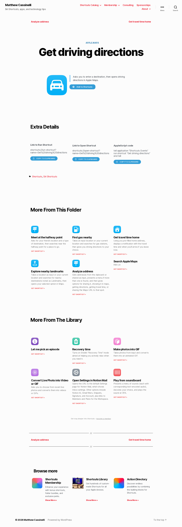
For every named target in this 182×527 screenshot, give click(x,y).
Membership (110, 5)
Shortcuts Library (97, 479)
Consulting (128, 5)
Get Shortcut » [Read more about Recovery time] (79, 363)
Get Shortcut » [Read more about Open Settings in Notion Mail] (79, 403)
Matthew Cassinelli (18, 5)
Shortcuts (37, 176)
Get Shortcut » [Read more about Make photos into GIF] (120, 360)
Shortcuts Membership (53, 481)
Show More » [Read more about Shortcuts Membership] (51, 500)
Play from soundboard (127, 380)
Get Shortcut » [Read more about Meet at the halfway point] (38, 251)
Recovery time (81, 349)
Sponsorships (144, 5)
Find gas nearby (82, 237)
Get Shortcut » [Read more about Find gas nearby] (79, 254)
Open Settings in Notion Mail (89, 380)
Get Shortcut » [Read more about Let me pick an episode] (38, 354)
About (145, 9)
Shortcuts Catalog (89, 5)
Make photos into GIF (126, 349)
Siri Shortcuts (50, 176)
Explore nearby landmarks (47, 271)
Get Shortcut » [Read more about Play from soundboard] (120, 397)
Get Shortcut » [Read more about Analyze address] (79, 294)
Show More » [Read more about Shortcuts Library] (92, 500)
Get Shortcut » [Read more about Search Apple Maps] (120, 269)
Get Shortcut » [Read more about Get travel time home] (120, 254)
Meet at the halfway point (46, 237)
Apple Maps (92, 42)
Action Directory (137, 479)
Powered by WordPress (60, 520)
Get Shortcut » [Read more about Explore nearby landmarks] (38, 288)
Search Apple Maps (125, 261)
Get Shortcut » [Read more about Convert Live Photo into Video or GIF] (38, 398)
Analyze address (82, 271)
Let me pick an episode (45, 349)
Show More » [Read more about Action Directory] (133, 500)
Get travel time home (126, 237)
